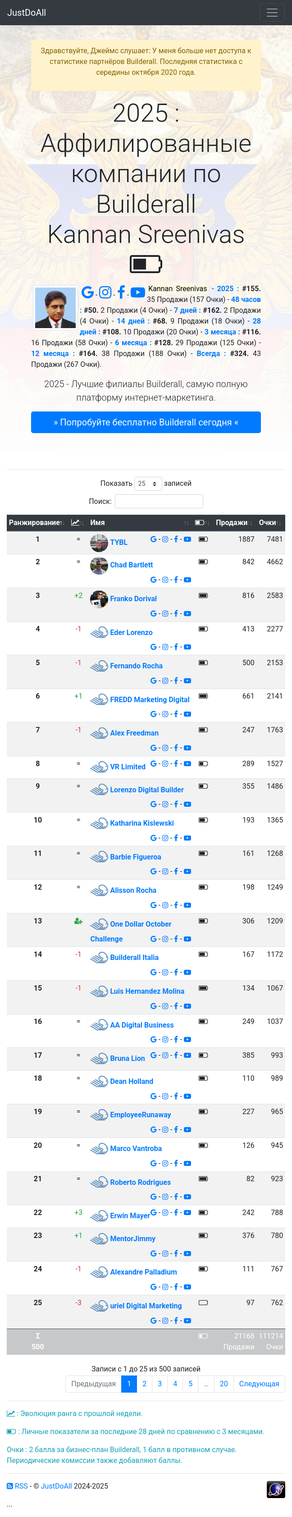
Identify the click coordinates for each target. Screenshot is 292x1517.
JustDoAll (26, 12)
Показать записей (146, 484)
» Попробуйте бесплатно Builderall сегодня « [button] (146, 422)
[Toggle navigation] (272, 13)
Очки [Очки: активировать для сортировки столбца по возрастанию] (267, 522)
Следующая (259, 1384)
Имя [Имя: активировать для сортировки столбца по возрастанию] (97, 522)
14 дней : (133, 321)
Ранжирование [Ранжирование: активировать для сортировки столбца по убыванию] (34, 522)
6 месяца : (133, 342)
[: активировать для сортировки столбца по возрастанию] (78, 523)
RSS (17, 1486)
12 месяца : (53, 353)
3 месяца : (222, 332)
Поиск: (146, 501)
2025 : (228, 288)
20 (224, 1384)
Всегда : (211, 353)
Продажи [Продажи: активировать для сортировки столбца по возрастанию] (231, 522)
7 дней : (187, 310)
